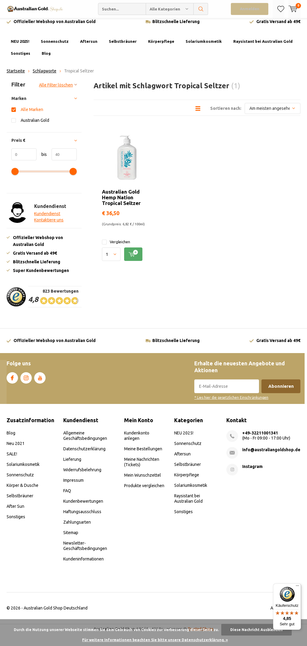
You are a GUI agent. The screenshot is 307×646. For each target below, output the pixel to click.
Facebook (12, 381)
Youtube (40, 381)
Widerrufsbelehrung (82, 474)
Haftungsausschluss (82, 515)
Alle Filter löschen (56, 89)
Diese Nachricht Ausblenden (256, 630)
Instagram (26, 381)
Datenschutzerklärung (84, 453)
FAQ (67, 495)
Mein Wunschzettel (142, 479)
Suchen (201, 9)
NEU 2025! (20, 46)
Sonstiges (20, 58)
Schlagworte (44, 75)
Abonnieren (281, 390)
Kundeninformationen (83, 563)
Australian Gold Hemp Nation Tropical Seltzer (121, 201)
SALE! (12, 458)
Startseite (16, 75)
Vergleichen (116, 246)
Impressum (73, 484)
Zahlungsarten (77, 526)
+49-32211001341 (260, 437)
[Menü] (297, 587)
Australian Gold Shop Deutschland (56, 612)
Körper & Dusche (22, 489)
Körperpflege (161, 46)
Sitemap (70, 536)
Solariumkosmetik (204, 46)
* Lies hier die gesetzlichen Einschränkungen (231, 402)
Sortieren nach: (225, 112)
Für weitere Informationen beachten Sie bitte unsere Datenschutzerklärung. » (155, 640)
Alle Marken (32, 113)
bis (42, 158)
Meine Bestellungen (143, 453)
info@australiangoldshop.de (271, 454)
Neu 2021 (16, 447)
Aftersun (88, 46)
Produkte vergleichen (144, 489)
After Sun (15, 510)
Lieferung (72, 463)
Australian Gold (35, 124)
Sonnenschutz (55, 46)
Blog (46, 58)
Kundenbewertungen (83, 505)
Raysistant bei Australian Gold (263, 46)
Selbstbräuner (123, 46)
